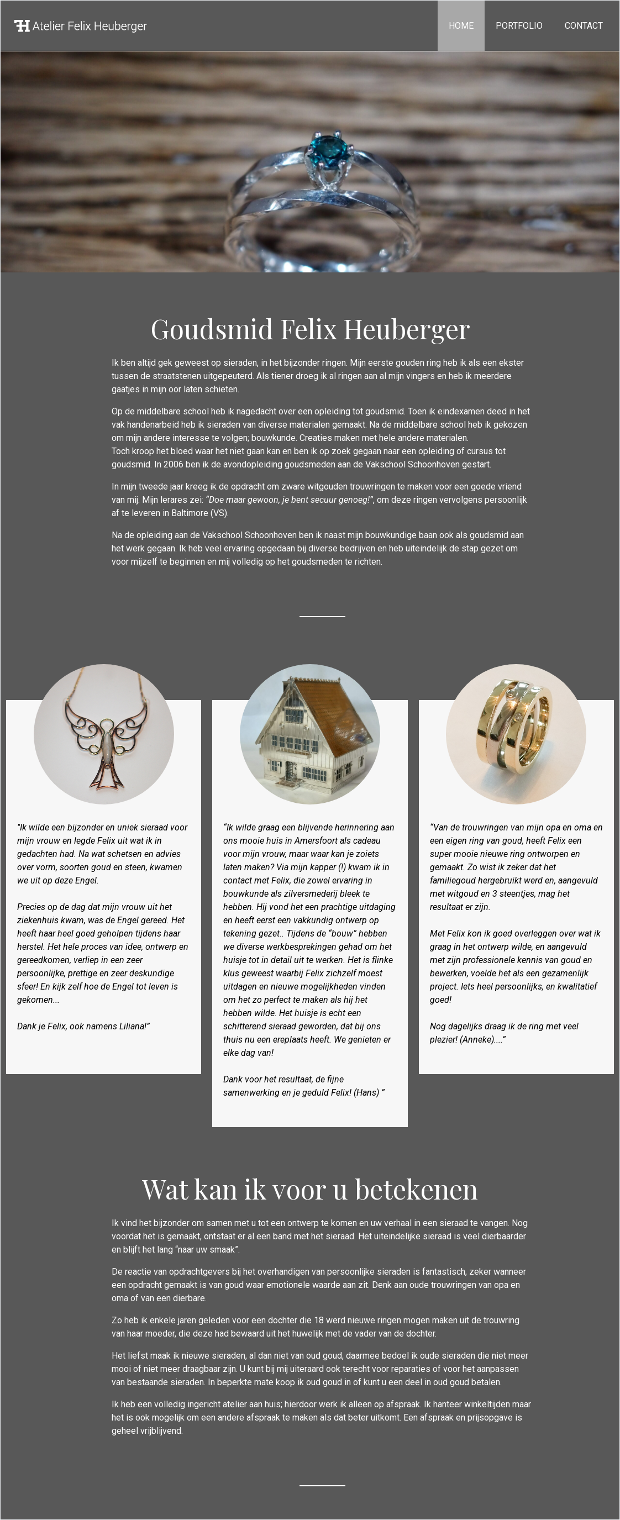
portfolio (519, 25)
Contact (584, 25)
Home (461, 25)
